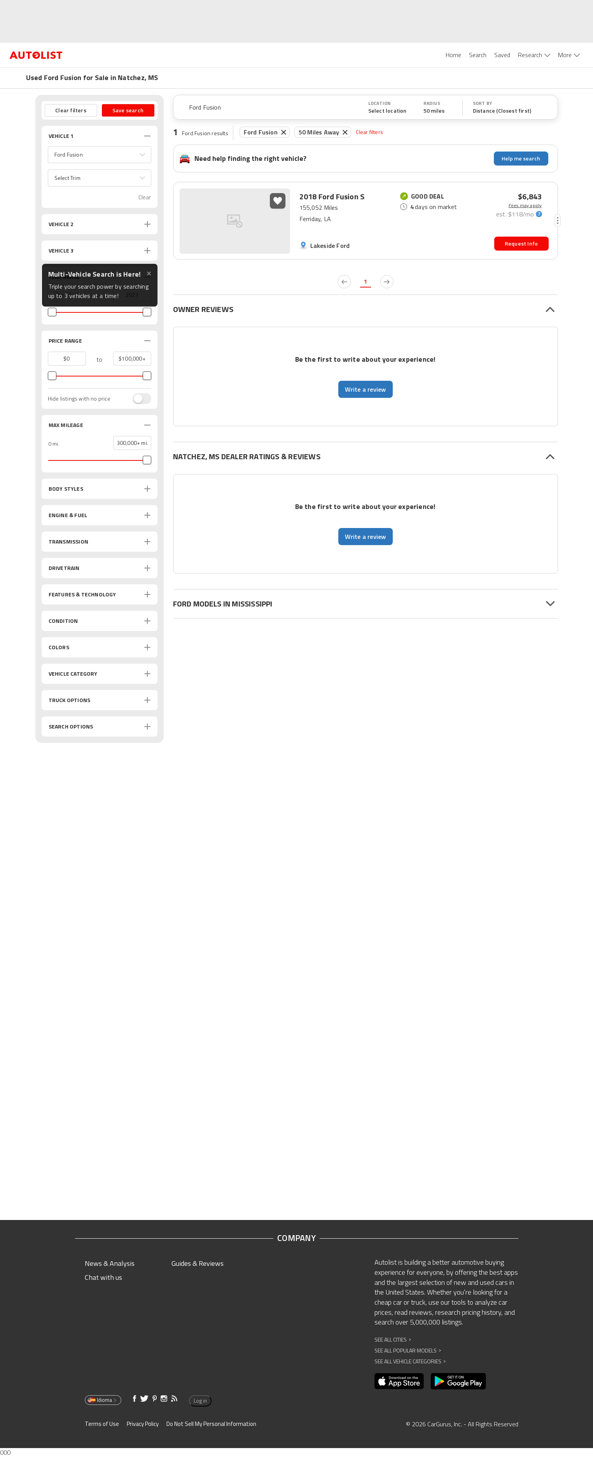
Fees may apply (525, 205)
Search (477, 54)
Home (453, 54)
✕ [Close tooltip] (148, 273)
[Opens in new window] (399, 1381)
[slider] (52, 312)
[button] (99, 154)
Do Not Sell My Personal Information (211, 1423)
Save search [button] (127, 110)
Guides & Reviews (197, 1263)
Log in (200, 1401)
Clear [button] (144, 197)
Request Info (521, 243)
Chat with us (103, 1277)
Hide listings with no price (79, 399)
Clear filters (369, 132)
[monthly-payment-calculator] (519, 214)
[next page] (387, 281)
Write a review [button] (365, 389)
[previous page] (344, 281)
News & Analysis (110, 1263)
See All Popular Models (407, 1350)
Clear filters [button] (70, 110)
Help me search (521, 158)
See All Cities (392, 1339)
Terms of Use (102, 1423)
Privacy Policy (143, 1423)
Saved (502, 54)
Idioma (102, 1400)
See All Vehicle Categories (410, 1361)
